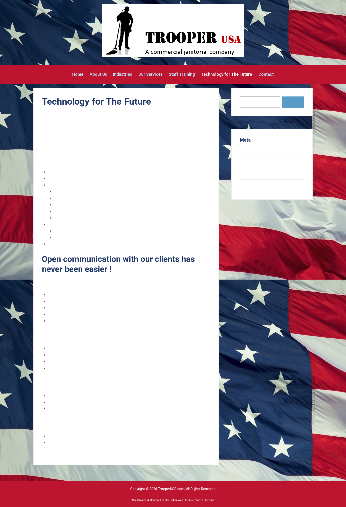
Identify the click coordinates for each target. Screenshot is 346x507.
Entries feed (251, 162)
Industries (122, 74)
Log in (245, 151)
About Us (98, 74)
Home (77, 74)
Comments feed (255, 173)
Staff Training (182, 74)
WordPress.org (254, 185)
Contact (266, 74)
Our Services (150, 74)
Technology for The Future (226, 74)
